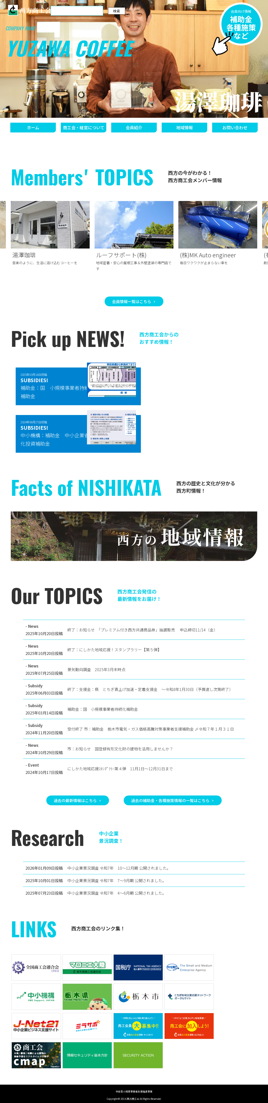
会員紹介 (134, 127)
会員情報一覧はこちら (131, 301)
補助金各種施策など (240, 27)
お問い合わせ (234, 127)
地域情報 (184, 127)
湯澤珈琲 (218, 101)
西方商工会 (29, 10)
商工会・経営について (83, 127)
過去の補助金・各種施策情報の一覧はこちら (170, 800)
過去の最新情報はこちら (75, 800)
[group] (50, 234)
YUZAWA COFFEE (68, 47)
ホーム (33, 127)
